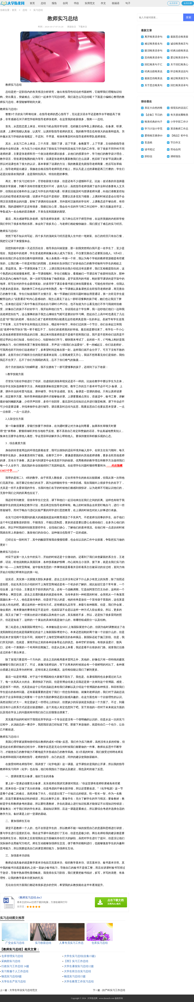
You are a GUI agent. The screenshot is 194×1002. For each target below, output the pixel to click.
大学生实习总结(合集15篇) (80, 956)
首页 (32, 3)
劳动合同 (175, 149)
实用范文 (90, 3)
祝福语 (115, 3)
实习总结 (38, 10)
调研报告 (175, 156)
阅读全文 (71, 26)
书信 (76, 3)
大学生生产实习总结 (13, 981)
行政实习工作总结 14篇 (15, 966)
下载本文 (82, 26)
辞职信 (148, 156)
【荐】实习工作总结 (76, 961)
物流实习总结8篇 (11, 976)
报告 (54, 3)
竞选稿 (148, 142)
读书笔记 (150, 149)
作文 (103, 3)
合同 (65, 3)
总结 (43, 3)
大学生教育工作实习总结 (79, 981)
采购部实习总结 (10, 961)
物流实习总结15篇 (75, 976)
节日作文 (175, 142)
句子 (127, 3)
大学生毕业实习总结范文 (23, 990)
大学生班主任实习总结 (77, 971)
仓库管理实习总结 (12, 956)
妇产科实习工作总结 (113, 990)
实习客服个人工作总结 (14, 971)
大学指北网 (92, 998)
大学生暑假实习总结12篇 (79, 966)
